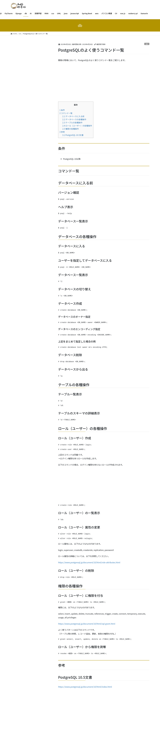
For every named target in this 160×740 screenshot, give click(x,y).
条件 (62, 110)
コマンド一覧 (66, 113)
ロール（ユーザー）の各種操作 (77, 125)
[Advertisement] (103, 82)
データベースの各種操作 (74, 119)
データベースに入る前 (73, 116)
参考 (62, 131)
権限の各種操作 (70, 128)
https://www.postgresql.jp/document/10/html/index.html (85, 686)
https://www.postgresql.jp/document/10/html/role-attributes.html (89, 562)
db (147, 44)
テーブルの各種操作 (72, 122)
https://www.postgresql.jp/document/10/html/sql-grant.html (86, 623)
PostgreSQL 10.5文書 (73, 135)
